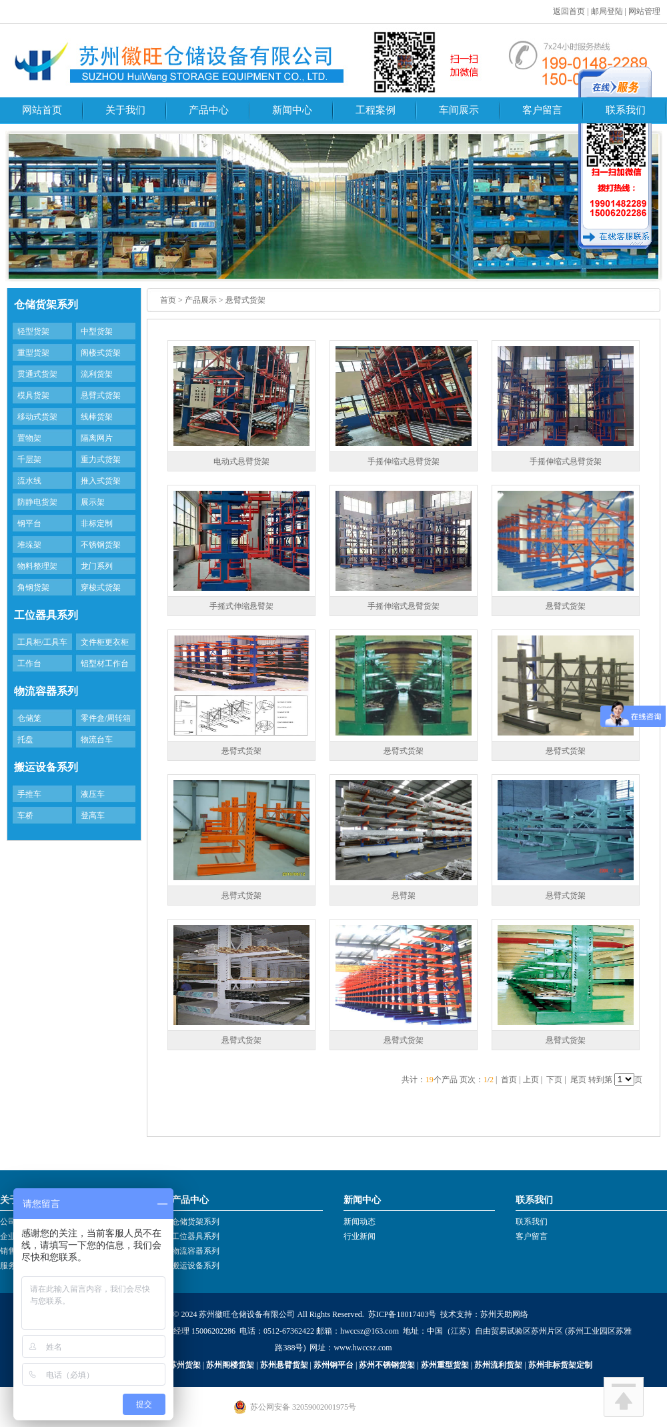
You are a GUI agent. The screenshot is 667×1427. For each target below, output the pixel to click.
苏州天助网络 (504, 1314)
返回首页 (569, 11)
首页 (168, 300)
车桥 (25, 815)
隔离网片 (97, 438)
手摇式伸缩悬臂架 (241, 606)
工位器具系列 (195, 1236)
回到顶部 (624, 1397)
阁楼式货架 (101, 352)
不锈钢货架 (101, 544)
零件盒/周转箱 (106, 718)
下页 (554, 1079)
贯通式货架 (37, 374)
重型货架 (33, 352)
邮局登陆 (607, 11)
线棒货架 (97, 416)
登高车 (93, 815)
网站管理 (644, 11)
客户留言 (542, 110)
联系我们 (626, 110)
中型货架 (97, 331)
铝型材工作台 (105, 663)
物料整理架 (37, 566)
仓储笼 (29, 718)
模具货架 (33, 395)
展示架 (93, 502)
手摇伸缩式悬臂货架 (404, 461)
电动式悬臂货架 (241, 461)
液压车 (93, 794)
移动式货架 (37, 416)
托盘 (25, 739)
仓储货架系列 (195, 1221)
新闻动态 (360, 1221)
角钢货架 (33, 587)
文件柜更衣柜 (105, 642)
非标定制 (97, 523)
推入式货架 (101, 480)
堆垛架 (29, 544)
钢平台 (29, 523)
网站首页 (42, 110)
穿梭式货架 (101, 587)
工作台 (29, 663)
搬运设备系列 (195, 1265)
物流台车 (97, 739)
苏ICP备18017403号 (402, 1314)
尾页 (578, 1079)
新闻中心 (292, 110)
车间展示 (459, 110)
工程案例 (376, 110)
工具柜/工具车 (42, 642)
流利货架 (97, 374)
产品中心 (209, 110)
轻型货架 (33, 331)
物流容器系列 (195, 1251)
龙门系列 (97, 566)
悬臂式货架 (101, 395)
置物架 (29, 438)
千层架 (29, 459)
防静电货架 (37, 502)
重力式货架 (101, 459)
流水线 (29, 480)
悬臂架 (404, 895)
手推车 (29, 794)
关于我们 (125, 110)
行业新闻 (360, 1236)
